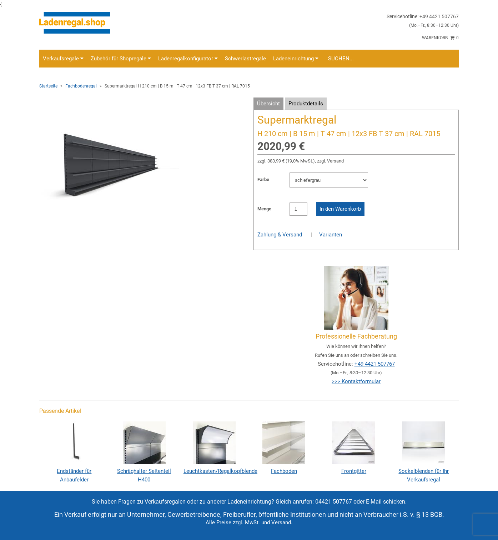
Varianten (330, 234)
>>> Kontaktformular (356, 381)
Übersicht (268, 103)
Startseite (48, 86)
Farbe (263, 179)
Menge (264, 208)
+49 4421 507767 (374, 364)
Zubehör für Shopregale (121, 58)
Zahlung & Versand (279, 234)
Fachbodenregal (81, 86)
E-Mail (374, 501)
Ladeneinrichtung (295, 58)
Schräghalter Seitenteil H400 (144, 471)
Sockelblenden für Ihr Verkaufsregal (423, 471)
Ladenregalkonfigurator (188, 58)
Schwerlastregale (245, 58)
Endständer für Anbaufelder (74, 471)
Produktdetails (305, 103)
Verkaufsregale (63, 58)
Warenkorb (440, 37)
